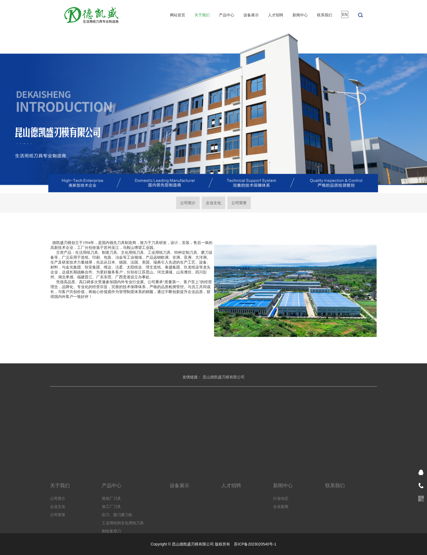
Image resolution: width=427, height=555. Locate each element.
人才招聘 (275, 15)
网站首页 (177, 15)
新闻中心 (300, 15)
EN (344, 14)
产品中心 (226, 15)
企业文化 (213, 203)
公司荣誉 (239, 203)
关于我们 (202, 15)
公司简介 (188, 203)
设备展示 (251, 15)
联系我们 (324, 15)
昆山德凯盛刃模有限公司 (224, 381)
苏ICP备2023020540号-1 (255, 544)
